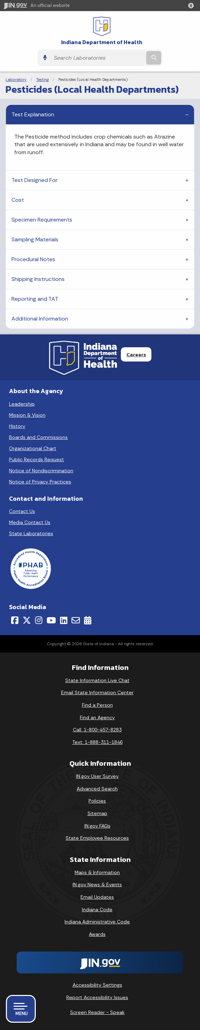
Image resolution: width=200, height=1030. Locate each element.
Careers (136, 354)
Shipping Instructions (38, 279)
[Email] (76, 620)
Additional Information (39, 318)
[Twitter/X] (27, 620)
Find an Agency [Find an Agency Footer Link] (97, 717)
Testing (42, 79)
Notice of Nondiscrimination (41, 470)
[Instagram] (38, 620)
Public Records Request (36, 459)
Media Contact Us (29, 522)
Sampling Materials (34, 239)
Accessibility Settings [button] (97, 985)
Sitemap (97, 813)
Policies (97, 801)
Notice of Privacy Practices (40, 482)
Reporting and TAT (34, 298)
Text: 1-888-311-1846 (97, 742)
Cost (17, 199)
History (17, 426)
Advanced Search (97, 789)
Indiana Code (97, 909)
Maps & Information (97, 872)
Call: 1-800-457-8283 (97, 729)
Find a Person (97, 705)
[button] (192, 5)
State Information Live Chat (97, 680)
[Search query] (97, 58)
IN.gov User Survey (97, 776)
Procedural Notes (33, 259)
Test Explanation (32, 114)
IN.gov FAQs (97, 826)
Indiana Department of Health (101, 42)
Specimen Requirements (41, 219)
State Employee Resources (97, 838)
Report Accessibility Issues (97, 997)
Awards (97, 934)
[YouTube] (51, 620)
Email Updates (97, 897)
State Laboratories (31, 533)
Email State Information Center (97, 692)
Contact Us (22, 511)
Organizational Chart (32, 448)
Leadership (22, 404)
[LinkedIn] (63, 620)
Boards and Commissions (38, 437)
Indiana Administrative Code (97, 922)
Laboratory (16, 79)
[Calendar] (87, 620)
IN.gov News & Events (97, 884)
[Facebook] (14, 620)
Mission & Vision (27, 415)
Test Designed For (34, 180)
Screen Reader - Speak (97, 1012)
